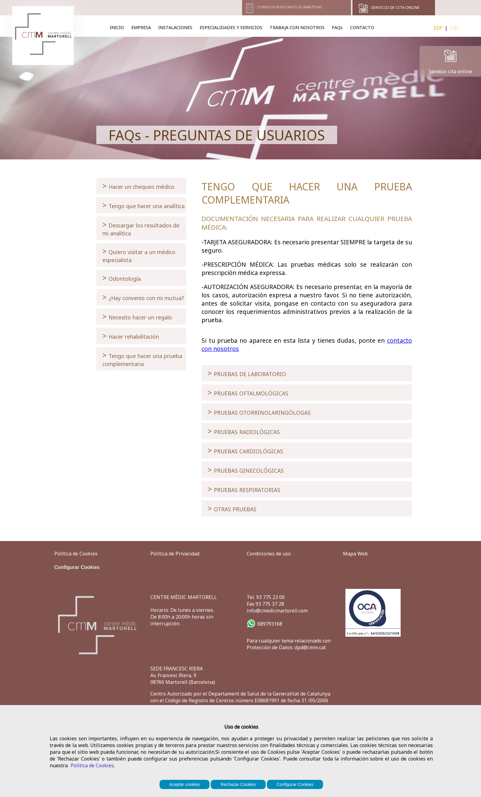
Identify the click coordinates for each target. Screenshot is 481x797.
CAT (454, 28)
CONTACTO (362, 27)
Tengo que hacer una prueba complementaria (142, 359)
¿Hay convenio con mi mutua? (143, 297)
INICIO (117, 27)
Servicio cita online (450, 71)
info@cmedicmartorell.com (277, 610)
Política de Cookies (92, 765)
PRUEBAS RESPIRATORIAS (244, 489)
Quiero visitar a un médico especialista (138, 255)
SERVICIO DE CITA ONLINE (395, 7)
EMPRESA (141, 27)
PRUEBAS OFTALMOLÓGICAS (248, 392)
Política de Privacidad (174, 553)
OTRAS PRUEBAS (232, 508)
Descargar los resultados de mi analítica (140, 228)
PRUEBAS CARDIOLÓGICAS (245, 450)
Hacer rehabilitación (130, 336)
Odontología (121, 278)
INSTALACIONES (175, 27)
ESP (438, 28)
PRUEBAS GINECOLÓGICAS (246, 470)
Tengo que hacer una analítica (143, 205)
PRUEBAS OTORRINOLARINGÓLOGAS (259, 412)
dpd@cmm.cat (310, 647)
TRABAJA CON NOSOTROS (297, 27)
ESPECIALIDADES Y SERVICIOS (231, 27)
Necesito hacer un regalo (137, 316)
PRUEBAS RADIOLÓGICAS (244, 431)
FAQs (337, 27)
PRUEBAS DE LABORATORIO (247, 373)
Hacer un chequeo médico (138, 186)
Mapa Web (355, 553)
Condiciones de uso (269, 553)
